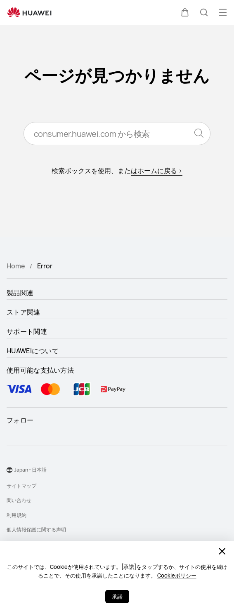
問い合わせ (19, 500)
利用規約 (16, 515)
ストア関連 (23, 312)
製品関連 (20, 293)
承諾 (117, 596)
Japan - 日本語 (30, 469)
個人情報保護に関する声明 (36, 529)
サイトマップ (21, 485)
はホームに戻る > (156, 170)
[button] (184, 12)
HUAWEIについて (33, 351)
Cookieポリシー (176, 575)
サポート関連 (27, 331)
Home (16, 265)
